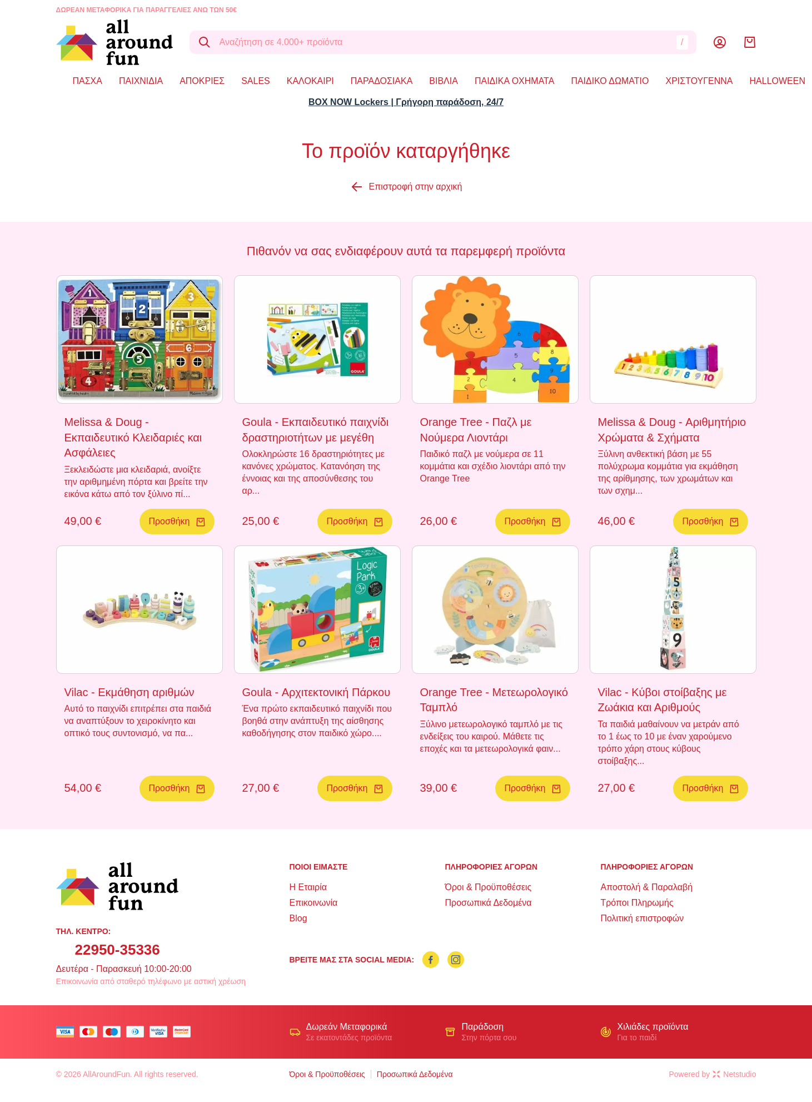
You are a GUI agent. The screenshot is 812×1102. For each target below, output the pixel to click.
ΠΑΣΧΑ (87, 81)
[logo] (114, 42)
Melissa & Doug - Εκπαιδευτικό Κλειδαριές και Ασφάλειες (133, 437)
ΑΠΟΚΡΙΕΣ (202, 81)
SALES (255, 81)
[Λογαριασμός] (719, 42)
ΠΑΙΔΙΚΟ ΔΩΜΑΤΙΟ (610, 81)
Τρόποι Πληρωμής (636, 902)
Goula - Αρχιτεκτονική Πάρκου (316, 692)
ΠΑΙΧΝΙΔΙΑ (141, 81)
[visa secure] (161, 1032)
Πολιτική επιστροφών (642, 918)
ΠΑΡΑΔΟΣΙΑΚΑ (382, 81)
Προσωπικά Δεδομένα (488, 902)
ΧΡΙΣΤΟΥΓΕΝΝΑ (699, 81)
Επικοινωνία (314, 902)
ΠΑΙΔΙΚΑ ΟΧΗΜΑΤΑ (514, 81)
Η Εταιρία (308, 887)
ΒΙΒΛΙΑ (443, 81)
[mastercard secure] (184, 1032)
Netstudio (734, 1074)
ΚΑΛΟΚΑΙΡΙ (310, 81)
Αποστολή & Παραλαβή (646, 887)
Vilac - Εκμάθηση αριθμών (129, 692)
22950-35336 (117, 949)
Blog (298, 918)
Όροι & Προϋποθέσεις (488, 887)
